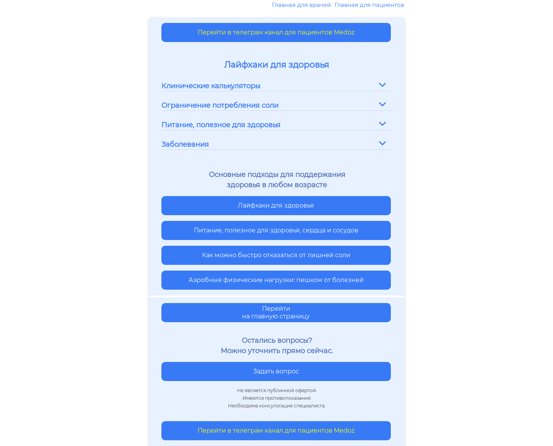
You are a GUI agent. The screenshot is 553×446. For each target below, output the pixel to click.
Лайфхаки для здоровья (276, 205)
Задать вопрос (276, 371)
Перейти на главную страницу (276, 312)
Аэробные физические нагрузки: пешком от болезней (276, 280)
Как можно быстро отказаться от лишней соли (276, 255)
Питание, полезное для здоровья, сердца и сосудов (276, 230)
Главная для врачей (301, 4)
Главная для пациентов (369, 4)
